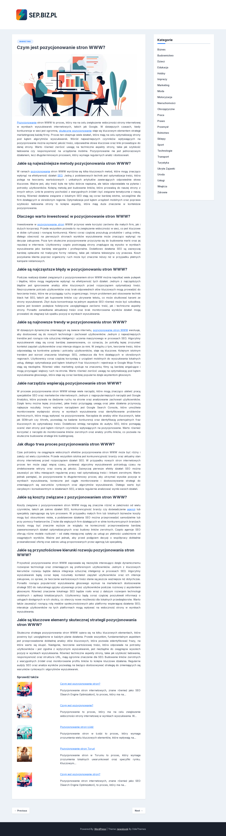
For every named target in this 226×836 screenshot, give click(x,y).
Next (139, 810)
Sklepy (161, 138)
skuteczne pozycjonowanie (75, 130)
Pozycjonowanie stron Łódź (77, 727)
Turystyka (163, 162)
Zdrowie (162, 192)
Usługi (161, 180)
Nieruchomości (166, 103)
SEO (59, 175)
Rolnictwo (163, 132)
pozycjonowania (40, 171)
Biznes (161, 49)
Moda (160, 91)
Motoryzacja (164, 97)
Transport (163, 156)
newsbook (122, 829)
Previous (20, 810)
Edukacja (162, 67)
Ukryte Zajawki (166, 168)
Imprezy (162, 79)
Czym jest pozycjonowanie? (76, 705)
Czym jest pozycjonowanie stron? (80, 683)
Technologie (164, 150)
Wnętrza (162, 186)
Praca (160, 115)
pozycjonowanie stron (50, 224)
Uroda (161, 174)
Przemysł (162, 126)
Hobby (161, 73)
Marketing (25, 41)
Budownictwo (165, 55)
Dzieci (161, 61)
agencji (131, 509)
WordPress (100, 829)
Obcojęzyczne (166, 109)
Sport (160, 144)
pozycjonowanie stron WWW (110, 330)
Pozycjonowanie (27, 122)
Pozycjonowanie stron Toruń (77, 748)
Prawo (161, 121)
